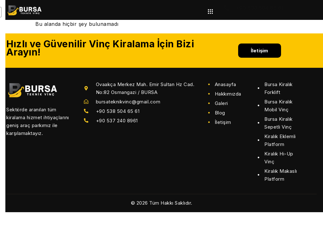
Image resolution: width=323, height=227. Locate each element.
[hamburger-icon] (210, 12)
